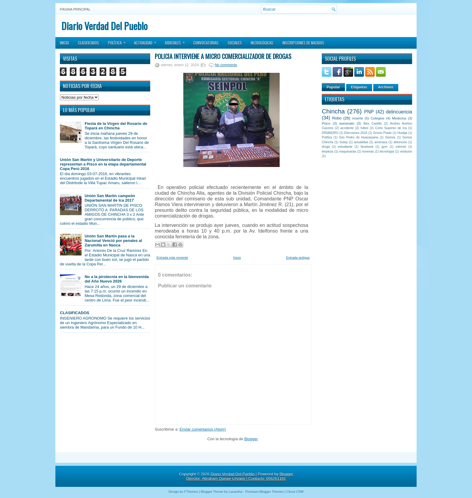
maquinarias (347, 151)
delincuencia (399, 111)
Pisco (326, 123)
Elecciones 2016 (356, 133)
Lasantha (235, 491)
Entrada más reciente (172, 257)
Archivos (385, 87)
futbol (364, 128)
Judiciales (177, 41)
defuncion (400, 142)
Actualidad (147, 41)
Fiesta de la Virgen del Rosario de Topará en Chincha (116, 125)
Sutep (344, 142)
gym (385, 146)
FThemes (191, 491)
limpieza (327, 151)
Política (118, 41)
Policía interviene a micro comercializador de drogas (223, 56)
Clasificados (88, 43)
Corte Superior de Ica (391, 128)
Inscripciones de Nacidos (303, 43)
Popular (333, 87)
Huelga (402, 133)
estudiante (345, 146)
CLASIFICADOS (74, 313)
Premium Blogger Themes (264, 491)
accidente (347, 128)
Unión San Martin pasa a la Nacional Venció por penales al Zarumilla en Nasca (113, 240)
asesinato (346, 123)
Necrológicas (262, 43)
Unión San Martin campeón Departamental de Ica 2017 (110, 198)
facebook (367, 146)
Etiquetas (359, 87)
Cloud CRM (294, 491)
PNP (369, 111)
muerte (357, 118)
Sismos (390, 137)
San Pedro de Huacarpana (358, 137)
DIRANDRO (330, 133)
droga (326, 146)
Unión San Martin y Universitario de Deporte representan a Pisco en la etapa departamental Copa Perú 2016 (103, 164)
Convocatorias (206, 43)
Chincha (333, 111)
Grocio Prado (382, 133)
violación (406, 151)
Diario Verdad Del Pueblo (104, 26)
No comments (226, 65)
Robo (336, 118)
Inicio (64, 43)
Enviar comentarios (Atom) (202, 429)
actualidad (361, 142)
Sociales (235, 43)
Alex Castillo (372, 123)
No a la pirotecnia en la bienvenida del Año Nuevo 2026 (117, 278)
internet (401, 146)
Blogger (251, 439)
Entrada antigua (297, 257)
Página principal (75, 9)
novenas (368, 151)
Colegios (377, 118)
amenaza (380, 142)
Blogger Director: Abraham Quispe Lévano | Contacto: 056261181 (239, 476)
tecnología (387, 151)
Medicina (399, 118)
